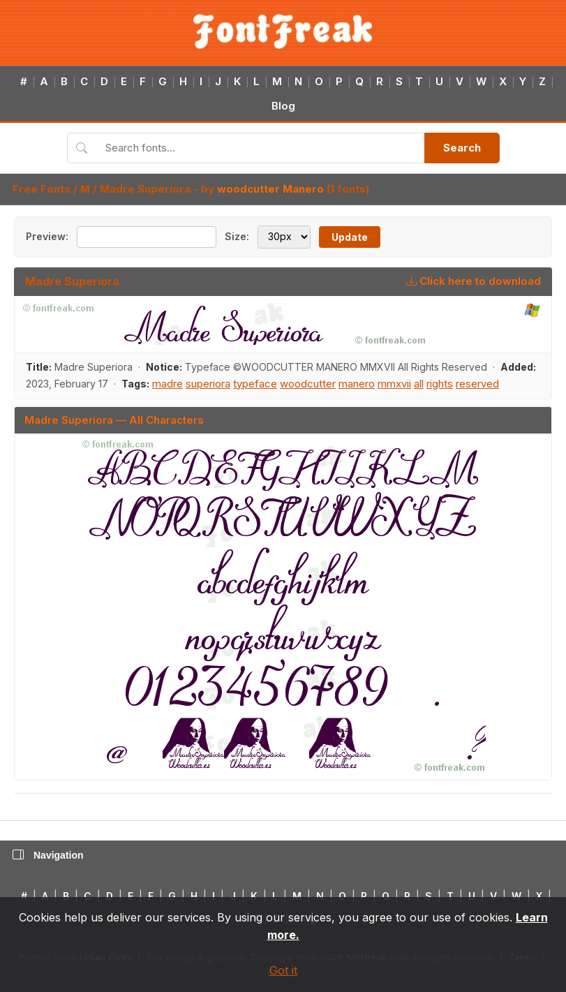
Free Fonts (41, 188)
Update (350, 237)
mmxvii (394, 383)
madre (167, 383)
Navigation (48, 855)
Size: (237, 236)
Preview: (47, 236)
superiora (208, 383)
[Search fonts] (260, 148)
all (419, 383)
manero (356, 383)
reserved (477, 383)
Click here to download (473, 281)
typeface (255, 383)
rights (439, 383)
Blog (283, 105)
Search (462, 147)
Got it (283, 970)
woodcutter (308, 383)
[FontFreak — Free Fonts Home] (283, 31)
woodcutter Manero (270, 188)
